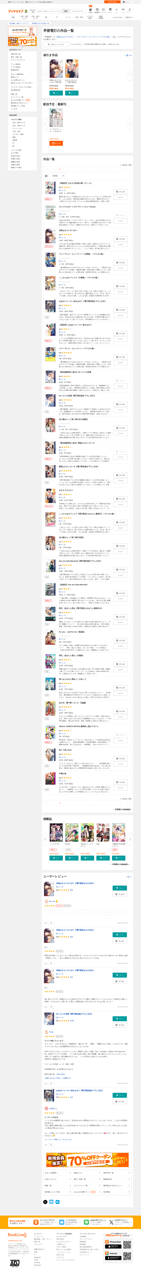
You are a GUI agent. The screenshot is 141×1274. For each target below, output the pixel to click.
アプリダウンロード (63, 1242)
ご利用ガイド (128, 17)
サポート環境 (61, 1247)
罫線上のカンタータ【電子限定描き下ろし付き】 (79, 467)
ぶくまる (14, 109)
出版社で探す (15, 165)
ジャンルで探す (16, 150)
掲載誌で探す (15, 162)
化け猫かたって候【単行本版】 (71, 537)
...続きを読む (60, 1074)
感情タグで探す (16, 167)
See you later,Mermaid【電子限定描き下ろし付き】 (80, 561)
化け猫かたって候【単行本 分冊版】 (74, 419)
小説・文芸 (79, 17)
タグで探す (15, 153)
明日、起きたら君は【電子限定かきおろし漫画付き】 (81, 608)
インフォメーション (63, 1252)
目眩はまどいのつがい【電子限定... (55, 82)
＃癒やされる (50, 1078)
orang (51, 1032)
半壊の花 (62, 774)
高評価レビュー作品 (18, 106)
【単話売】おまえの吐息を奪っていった (75, 183)
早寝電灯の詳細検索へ (123, 809)
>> (127, 169)
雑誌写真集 (101, 17)
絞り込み (33, 11)
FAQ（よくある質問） (64, 1249)
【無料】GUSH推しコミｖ (118, 845)
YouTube (37, 1262)
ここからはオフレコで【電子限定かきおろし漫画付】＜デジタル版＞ (87, 514)
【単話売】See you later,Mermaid (73, 585)
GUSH (67, 844)
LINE (35, 1252)
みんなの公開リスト (20, 100)
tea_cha (52, 901)
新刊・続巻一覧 (16, 57)
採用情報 (83, 1242)
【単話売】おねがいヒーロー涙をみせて (75, 325)
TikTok (36, 1260)
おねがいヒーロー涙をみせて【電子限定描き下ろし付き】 (82, 301)
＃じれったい (67, 1139)
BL (46, 17)
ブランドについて (86, 1239)
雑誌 (14, 137)
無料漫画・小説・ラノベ (42, 1239)
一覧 (128, 55)
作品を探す (60, 1239)
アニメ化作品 (15, 64)
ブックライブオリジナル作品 (21, 87)
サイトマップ (84, 1255)
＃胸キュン (57, 1139)
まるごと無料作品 (17, 74)
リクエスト (60, 1257)
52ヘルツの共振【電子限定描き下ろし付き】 (77, 396)
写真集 (14, 140)
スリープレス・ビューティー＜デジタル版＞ (94, 37)
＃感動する (66, 1078)
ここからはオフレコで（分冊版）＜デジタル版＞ (79, 278)
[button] (56, 93)
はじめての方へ (118, 17)
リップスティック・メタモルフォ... (55, 131)
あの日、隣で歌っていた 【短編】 (73, 703)
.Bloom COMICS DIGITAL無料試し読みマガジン (79, 726)
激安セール (15, 77)
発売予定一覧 (15, 54)
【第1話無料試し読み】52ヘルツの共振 (75, 372)
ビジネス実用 (90, 17)
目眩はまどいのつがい (65, 37)
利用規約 (83, 1244)
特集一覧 (14, 94)
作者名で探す (15, 159)
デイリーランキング (18, 60)
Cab (97, 844)
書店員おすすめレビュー (19, 103)
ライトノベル (17, 128)
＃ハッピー (49, 1139)
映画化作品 (15, 70)
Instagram (37, 1257)
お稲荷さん (53, 1108)
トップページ (38, 1236)
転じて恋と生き (65, 750)
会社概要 (83, 1236)
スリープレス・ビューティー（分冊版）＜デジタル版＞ (82, 254)
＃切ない (58, 1078)
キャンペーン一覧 (17, 97)
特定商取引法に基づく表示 (89, 1249)
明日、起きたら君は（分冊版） (71, 655)
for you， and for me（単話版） (72, 632)
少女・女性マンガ (35, 17)
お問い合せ (60, 1255)
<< (48, 169)
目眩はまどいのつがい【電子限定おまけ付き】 (75, 883)
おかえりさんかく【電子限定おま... (71, 82)
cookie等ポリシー (86, 1252)
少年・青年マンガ (24, 17)
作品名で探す (15, 156)
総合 (13, 17)
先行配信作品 (15, 90)
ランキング (38, 1244)
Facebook (37, 1265)
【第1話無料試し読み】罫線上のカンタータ (77, 443)
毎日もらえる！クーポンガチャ (22, 83)
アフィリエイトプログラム (65, 1260)
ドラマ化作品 (15, 67)
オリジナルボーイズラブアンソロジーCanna (77, 207)
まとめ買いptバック (18, 80)
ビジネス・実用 (17, 134)
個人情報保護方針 (86, 1247)
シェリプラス (54, 844)
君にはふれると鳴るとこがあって (72, 679)
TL (57, 17)
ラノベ (68, 17)
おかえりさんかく (66, 490)
